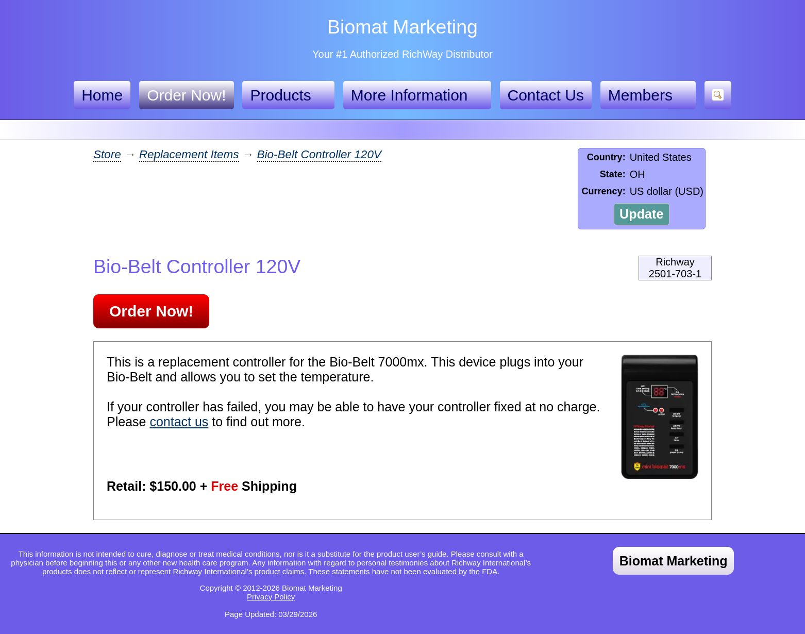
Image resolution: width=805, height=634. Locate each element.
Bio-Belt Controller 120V (319, 154)
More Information (417, 95)
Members (648, 95)
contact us (178, 421)
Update (641, 214)
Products (288, 95)
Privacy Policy (271, 596)
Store (107, 154)
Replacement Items (189, 154)
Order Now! (186, 95)
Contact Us (546, 95)
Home (102, 95)
